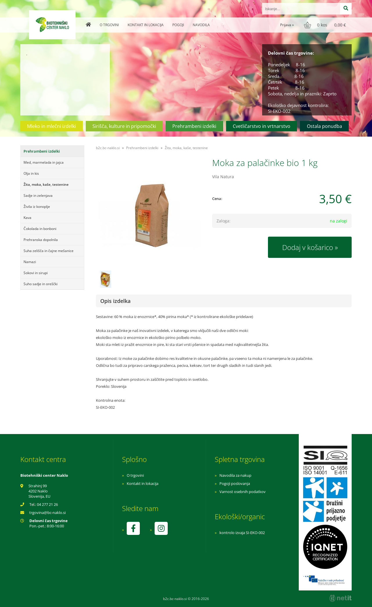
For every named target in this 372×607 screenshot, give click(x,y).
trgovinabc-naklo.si (47, 512)
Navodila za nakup (235, 475)
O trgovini (109, 24)
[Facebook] (133, 528)
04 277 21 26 (47, 504)
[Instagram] (161, 528)
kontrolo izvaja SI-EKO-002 (242, 532)
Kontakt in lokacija (146, 24)
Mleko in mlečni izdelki (51, 126)
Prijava (287, 24)
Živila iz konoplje (37, 206)
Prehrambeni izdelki (194, 126)
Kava (27, 217)
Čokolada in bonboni (40, 228)
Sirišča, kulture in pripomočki (124, 126)
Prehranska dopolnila (41, 239)
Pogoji (178, 24)
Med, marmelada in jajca (44, 162)
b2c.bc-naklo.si (108, 147)
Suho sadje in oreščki (41, 283)
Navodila (201, 24)
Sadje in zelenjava (38, 195)
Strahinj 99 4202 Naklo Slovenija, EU (39, 491)
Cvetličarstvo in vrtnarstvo (261, 126)
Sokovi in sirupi (36, 272)
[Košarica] (326, 25)
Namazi (30, 261)
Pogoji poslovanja (234, 483)
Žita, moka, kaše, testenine (46, 184)
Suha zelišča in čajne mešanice (49, 250)
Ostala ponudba (324, 126)
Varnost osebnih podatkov (242, 491)
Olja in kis (31, 173)
